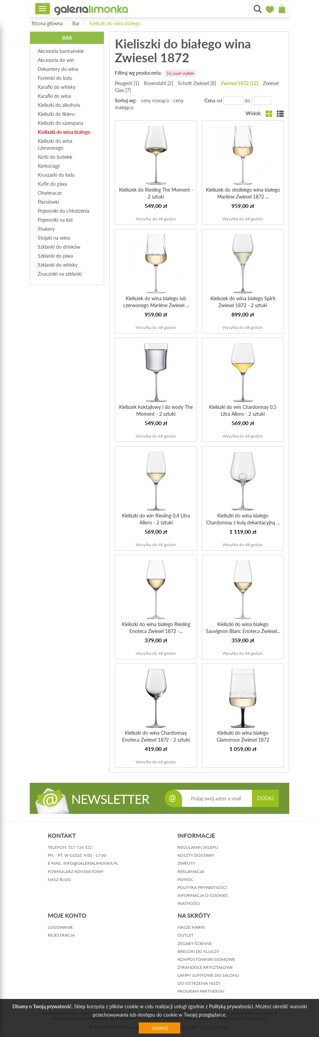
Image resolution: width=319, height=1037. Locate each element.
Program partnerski (200, 991)
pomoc (185, 879)
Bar (76, 23)
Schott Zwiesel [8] (197, 83)
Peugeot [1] (127, 83)
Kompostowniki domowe (206, 959)
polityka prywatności (202, 887)
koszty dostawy (195, 855)
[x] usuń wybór (180, 73)
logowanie (60, 927)
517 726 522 (80, 847)
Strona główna (47, 23)
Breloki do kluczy (198, 951)
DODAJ (265, 798)
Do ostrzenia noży (198, 983)
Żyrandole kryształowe (205, 967)
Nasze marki (191, 927)
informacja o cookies (202, 895)
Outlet (185, 935)
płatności (188, 903)
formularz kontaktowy (75, 871)
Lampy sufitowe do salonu (208, 975)
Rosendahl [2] (158, 83)
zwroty (186, 863)
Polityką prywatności (231, 1006)
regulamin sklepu (197, 847)
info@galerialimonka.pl (90, 863)
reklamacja (190, 871)
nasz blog (59, 879)
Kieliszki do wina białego (114, 23)
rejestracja (61, 935)
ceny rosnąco (155, 100)
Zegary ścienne (194, 943)
